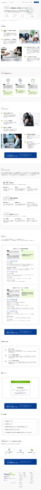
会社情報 (24, 472)
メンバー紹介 (25, 477)
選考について (32, 478)
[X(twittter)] (6, 480)
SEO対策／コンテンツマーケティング (21, 484)
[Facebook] (4, 480)
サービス (5, 20)
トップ (2, 20)
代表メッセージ (25, 476)
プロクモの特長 (20, 486)
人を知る (32, 476)
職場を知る (32, 477)
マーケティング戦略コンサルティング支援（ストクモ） (21, 475)
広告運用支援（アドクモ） (21, 478)
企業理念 (25, 475)
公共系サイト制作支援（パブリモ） (21, 480)
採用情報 (31, 472)
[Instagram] (7, 480)
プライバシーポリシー (14, 482)
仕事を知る (32, 475)
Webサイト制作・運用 (21, 482)
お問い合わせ (36, 2)
